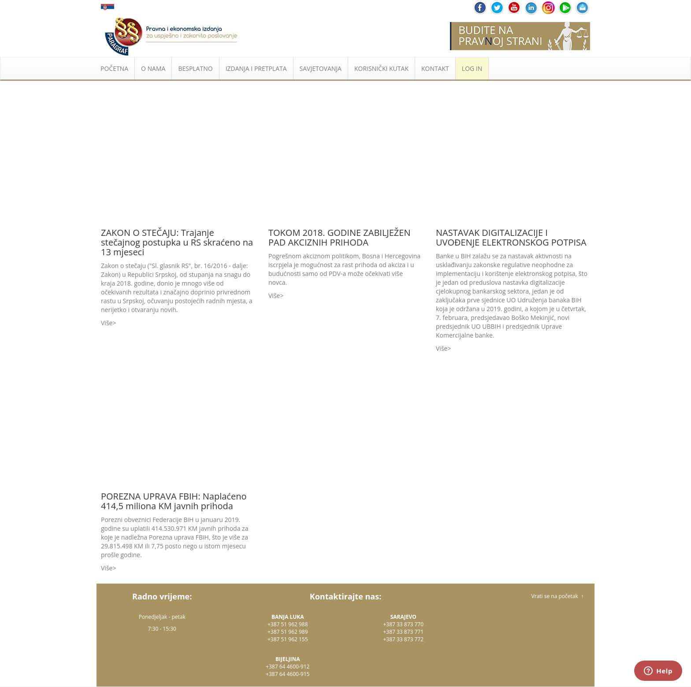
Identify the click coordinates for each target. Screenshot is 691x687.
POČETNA (114, 68)
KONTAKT (435, 68)
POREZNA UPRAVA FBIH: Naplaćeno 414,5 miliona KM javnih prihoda (173, 501)
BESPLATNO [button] (195, 68)
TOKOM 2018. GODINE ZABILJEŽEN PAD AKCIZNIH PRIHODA (339, 237)
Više (106, 323)
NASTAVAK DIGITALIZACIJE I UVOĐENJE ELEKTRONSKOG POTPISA (511, 237)
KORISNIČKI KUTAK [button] (381, 68)
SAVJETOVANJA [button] (321, 68)
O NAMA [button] (153, 68)
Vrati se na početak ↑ (557, 596)
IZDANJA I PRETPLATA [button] (256, 68)
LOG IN (472, 68)
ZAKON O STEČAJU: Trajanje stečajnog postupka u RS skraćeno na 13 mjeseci (177, 242)
